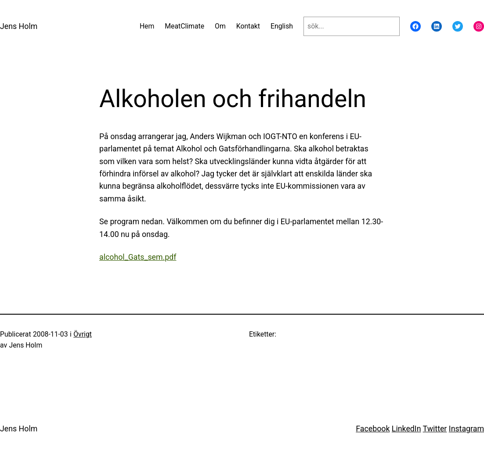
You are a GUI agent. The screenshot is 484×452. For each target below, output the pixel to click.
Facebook (373, 428)
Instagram (466, 428)
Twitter (435, 428)
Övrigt (82, 334)
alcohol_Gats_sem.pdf (137, 257)
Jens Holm (18, 26)
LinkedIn (406, 428)
